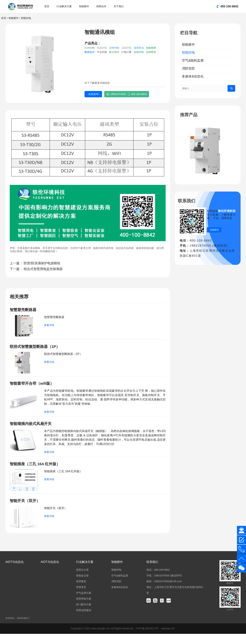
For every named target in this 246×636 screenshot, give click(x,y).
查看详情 (49, 325)
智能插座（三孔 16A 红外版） (36, 465)
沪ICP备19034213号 (147, 630)
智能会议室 (82, 577)
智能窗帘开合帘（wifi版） (33, 384)
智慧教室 (81, 583)
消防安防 (188, 68)
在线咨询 (93, 94)
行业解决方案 (64, 6)
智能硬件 (84, 6)
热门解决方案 (83, 606)
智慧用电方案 (83, 600)
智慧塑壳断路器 (24, 310)
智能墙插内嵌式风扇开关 (31, 425)
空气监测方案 (83, 595)
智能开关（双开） (26, 502)
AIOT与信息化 (14, 564)
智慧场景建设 (83, 612)
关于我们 (119, 6)
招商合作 (101, 6)
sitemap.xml (168, 630)
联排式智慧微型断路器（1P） (36, 347)
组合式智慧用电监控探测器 (43, 269)
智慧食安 (81, 589)
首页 (46, 6)
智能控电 (26, 18)
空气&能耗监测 (193, 60)
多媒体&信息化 (193, 76)
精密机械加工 (23, 620)
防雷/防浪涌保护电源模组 (42, 263)
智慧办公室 (82, 571)
